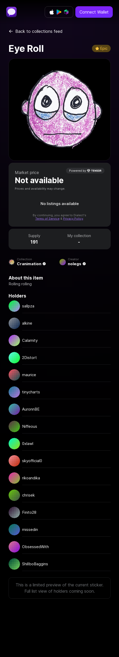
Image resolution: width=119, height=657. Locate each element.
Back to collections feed (36, 31)
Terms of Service (47, 218)
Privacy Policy (73, 218)
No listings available (60, 203)
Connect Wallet (94, 12)
